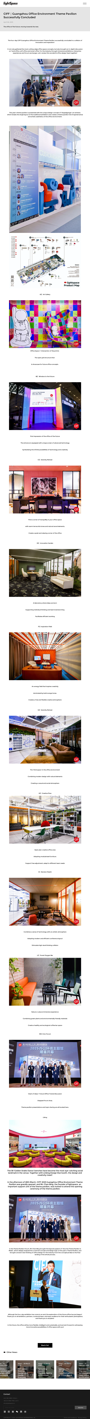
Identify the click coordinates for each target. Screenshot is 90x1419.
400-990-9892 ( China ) (10, 1398)
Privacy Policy (82, 1417)
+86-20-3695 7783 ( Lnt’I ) (11, 1401)
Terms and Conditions (70, 1417)
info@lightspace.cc (9, 1403)
